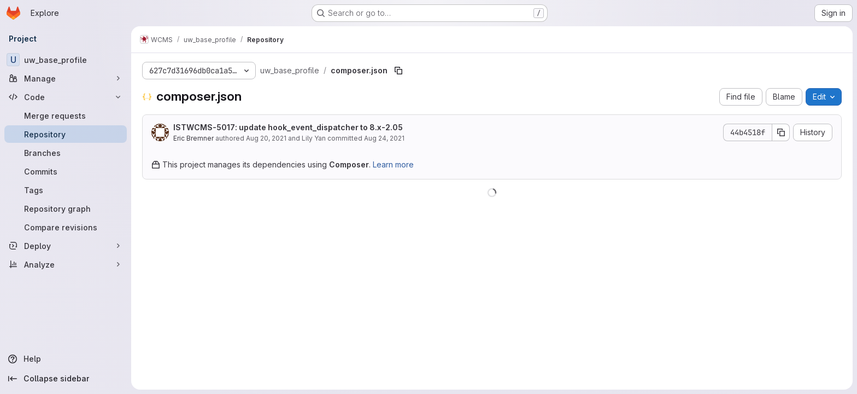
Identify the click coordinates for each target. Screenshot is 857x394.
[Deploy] (65, 245)
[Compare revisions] (65, 227)
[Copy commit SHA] (781, 132)
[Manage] (65, 78)
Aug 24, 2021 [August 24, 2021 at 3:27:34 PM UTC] (384, 138)
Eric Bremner (193, 138)
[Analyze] (65, 264)
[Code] (65, 97)
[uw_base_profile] (65, 59)
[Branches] (65, 152)
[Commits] (65, 171)
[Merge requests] (65, 115)
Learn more (393, 164)
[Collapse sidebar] (65, 378)
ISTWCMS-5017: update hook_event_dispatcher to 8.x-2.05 (288, 127)
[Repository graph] (65, 208)
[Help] (65, 359)
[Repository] (65, 134)
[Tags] (65, 190)
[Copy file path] (398, 70)
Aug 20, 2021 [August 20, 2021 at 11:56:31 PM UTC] (266, 138)
